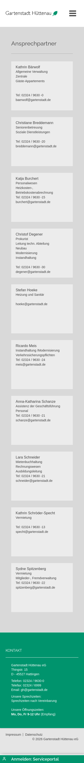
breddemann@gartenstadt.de (36, 146)
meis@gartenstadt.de (30, 364)
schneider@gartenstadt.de (34, 480)
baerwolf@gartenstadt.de (33, 100)
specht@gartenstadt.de (32, 532)
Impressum (13, 734)
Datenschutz (34, 734)
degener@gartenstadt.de (33, 272)
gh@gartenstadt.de (34, 690)
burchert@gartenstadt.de (33, 202)
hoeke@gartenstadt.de (31, 304)
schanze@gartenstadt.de (33, 420)
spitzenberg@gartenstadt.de (35, 587)
